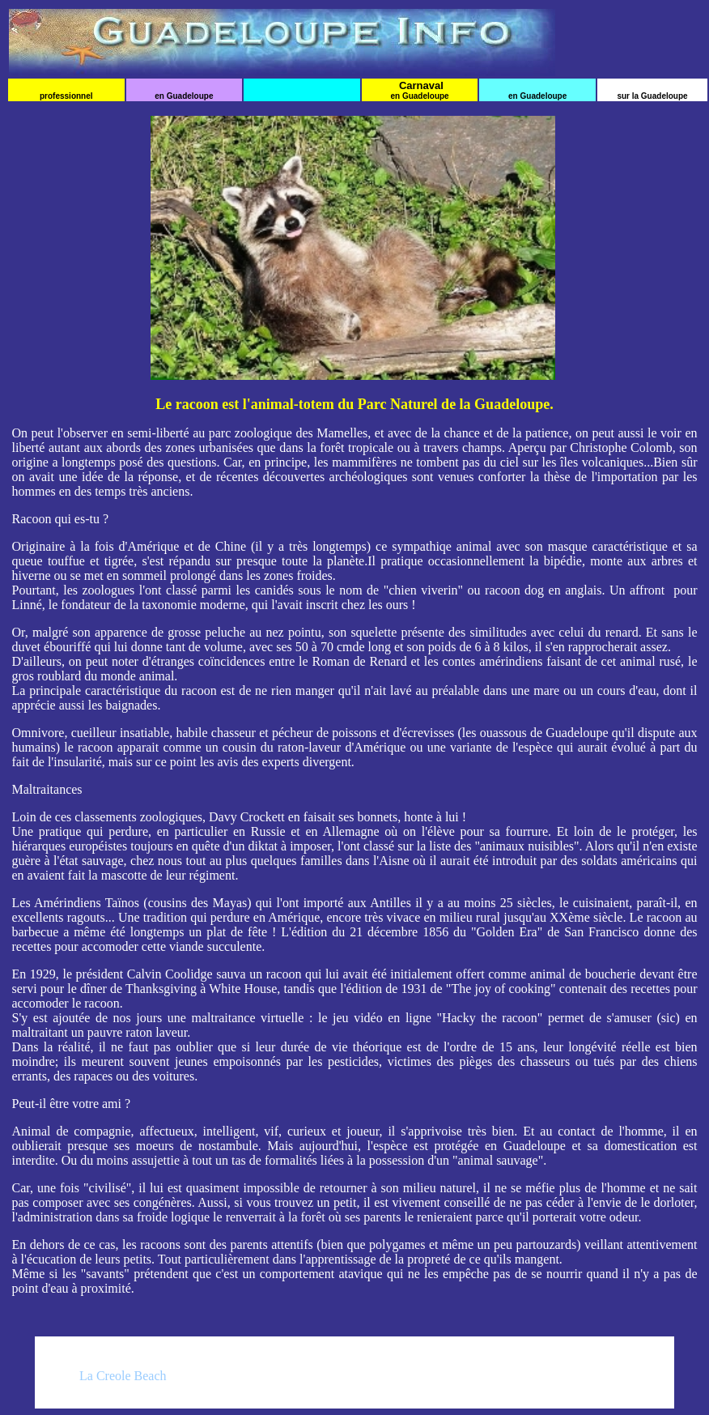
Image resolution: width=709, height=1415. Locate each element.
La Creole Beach (123, 1376)
